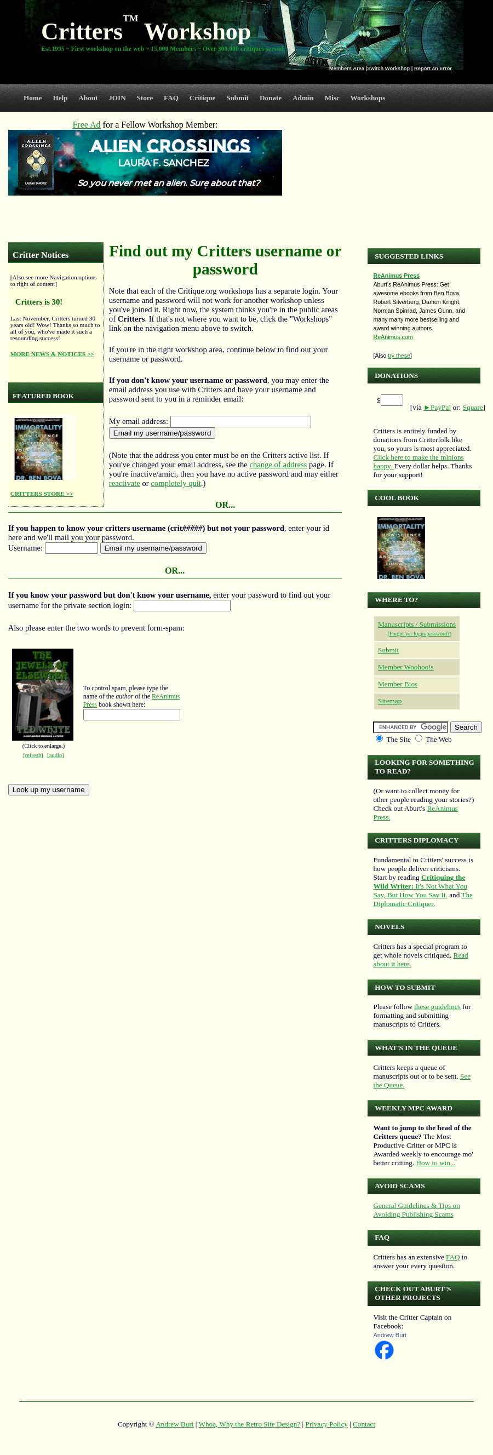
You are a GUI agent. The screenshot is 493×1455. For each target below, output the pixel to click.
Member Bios (397, 684)
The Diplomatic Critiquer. (422, 899)
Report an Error (433, 68)
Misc (332, 98)
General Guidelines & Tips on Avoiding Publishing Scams (416, 1209)
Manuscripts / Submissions (417, 624)
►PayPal (437, 407)
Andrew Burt (389, 1335)
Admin (303, 98)
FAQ (171, 98)
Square (473, 407)
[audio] (55, 755)
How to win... (435, 1163)
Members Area (346, 68)
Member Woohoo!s (406, 667)
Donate (271, 98)
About (88, 98)
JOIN (117, 98)
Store (145, 98)
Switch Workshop (388, 68)
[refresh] (33, 755)
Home (33, 98)
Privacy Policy (327, 1424)
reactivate (124, 483)
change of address (278, 464)
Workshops (368, 98)
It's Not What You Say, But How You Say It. (420, 886)
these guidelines (437, 1007)
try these (399, 355)
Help (60, 98)
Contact (364, 1424)
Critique (203, 98)
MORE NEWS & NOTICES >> (52, 354)
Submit (237, 98)
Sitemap (390, 701)
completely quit (176, 483)
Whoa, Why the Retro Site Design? (250, 1424)
